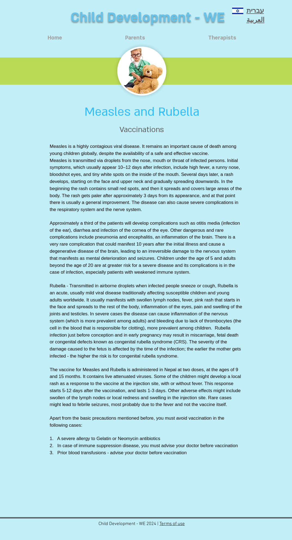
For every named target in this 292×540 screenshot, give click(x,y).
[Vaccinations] (142, 129)
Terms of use (172, 524)
